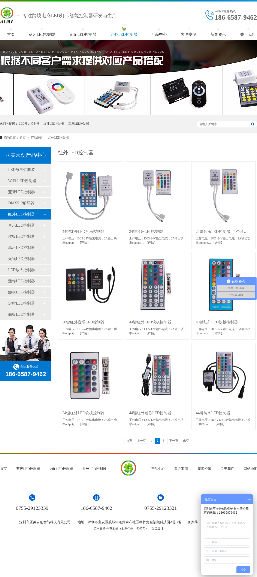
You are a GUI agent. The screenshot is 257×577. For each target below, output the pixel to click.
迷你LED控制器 (21, 281)
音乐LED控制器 (21, 225)
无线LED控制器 (21, 259)
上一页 (141, 440)
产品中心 (159, 34)
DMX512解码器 (21, 203)
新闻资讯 (218, 34)
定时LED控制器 (21, 303)
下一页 (173, 440)
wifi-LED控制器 (83, 34)
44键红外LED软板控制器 (150, 322)
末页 (186, 440)
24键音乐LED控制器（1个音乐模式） (223, 231)
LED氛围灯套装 (21, 169)
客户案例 (188, 34)
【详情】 (84, 242)
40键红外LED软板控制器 (217, 322)
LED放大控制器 (29, 123)
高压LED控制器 (78, 123)
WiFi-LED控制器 (22, 181)
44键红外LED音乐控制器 (83, 231)
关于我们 (227, 469)
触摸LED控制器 (21, 292)
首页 (11, 34)
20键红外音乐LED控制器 (83, 322)
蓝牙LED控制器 (42, 34)
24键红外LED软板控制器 (83, 413)
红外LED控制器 (124, 34)
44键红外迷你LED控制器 (150, 413)
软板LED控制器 (21, 236)
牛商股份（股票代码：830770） (127, 528)
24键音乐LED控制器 (146, 231)
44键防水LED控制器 (213, 413)
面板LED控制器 (21, 314)
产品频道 (37, 137)
